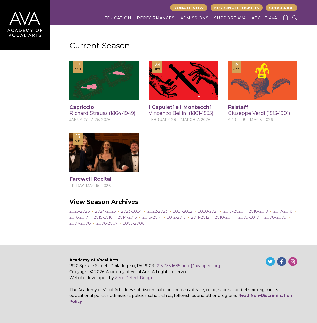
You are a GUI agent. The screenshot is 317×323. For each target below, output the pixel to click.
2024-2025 (105, 211)
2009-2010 (248, 217)
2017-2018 (282, 211)
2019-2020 (233, 211)
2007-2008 (80, 223)
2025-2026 (79, 211)
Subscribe (281, 7)
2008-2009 (275, 217)
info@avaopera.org (201, 266)
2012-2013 (176, 217)
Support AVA (230, 18)
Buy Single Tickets (236, 7)
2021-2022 (182, 211)
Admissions (194, 18)
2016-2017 (78, 217)
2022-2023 (157, 211)
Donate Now (188, 7)
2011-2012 (200, 217)
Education (118, 18)
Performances (156, 18)
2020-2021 (208, 211)
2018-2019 (258, 211)
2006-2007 (107, 223)
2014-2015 (127, 217)
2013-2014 (152, 217)
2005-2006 (133, 223)
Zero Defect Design (134, 277)
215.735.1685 (168, 266)
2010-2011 (224, 217)
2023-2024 (131, 211)
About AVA (264, 18)
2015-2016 (103, 217)
